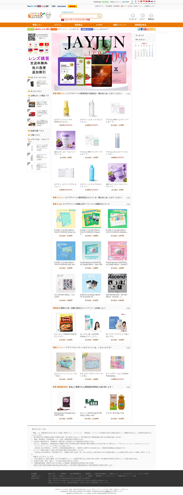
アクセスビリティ (127, 473)
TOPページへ (118, 491)
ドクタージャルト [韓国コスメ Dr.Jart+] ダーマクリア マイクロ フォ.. (42, 157)
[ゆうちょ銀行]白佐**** (101, 29)
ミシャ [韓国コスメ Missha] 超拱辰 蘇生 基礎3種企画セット (42, 122)
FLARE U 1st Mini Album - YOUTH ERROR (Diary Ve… (65, 231)
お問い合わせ (35, 478)
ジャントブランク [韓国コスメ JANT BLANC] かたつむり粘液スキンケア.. (42, 104)
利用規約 (63, 473)
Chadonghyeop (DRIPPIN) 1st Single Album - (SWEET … (117, 264)
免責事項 (88, 473)
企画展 (90, 476)
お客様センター (149, 6)
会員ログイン (99, 6)
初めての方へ (52, 473)
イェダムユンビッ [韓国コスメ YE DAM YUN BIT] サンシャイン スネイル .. (42, 84)
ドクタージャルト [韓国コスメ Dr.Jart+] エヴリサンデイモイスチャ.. (42, 166)
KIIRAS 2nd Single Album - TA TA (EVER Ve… (90, 296)
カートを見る (127, 6)
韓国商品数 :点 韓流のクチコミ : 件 (111, 2)
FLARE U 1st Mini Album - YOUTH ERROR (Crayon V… (90, 232)
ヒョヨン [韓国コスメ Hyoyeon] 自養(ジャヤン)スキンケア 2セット (42, 113)
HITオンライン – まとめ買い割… (68, 29)
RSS (134, 476)
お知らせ (62, 476)
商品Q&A (99, 476)
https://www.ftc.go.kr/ (55, 465)
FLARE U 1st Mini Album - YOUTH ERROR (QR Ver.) (64, 263)
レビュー (81, 476)
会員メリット (138, 6)
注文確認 (109, 6)
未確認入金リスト (123, 476)
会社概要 (34, 473)
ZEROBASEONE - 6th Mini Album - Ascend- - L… (116, 296)
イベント (71, 476)
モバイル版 (51, 476)
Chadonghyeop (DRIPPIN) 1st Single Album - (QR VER (91, 263)
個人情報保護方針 (75, 473)
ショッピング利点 (143, 473)
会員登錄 (116, 6)
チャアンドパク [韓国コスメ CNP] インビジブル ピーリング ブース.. (42, 147)
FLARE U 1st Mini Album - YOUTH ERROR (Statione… (117, 231)
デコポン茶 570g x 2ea (115, 413)
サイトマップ (110, 476)
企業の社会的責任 (100, 473)
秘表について (114, 473)
